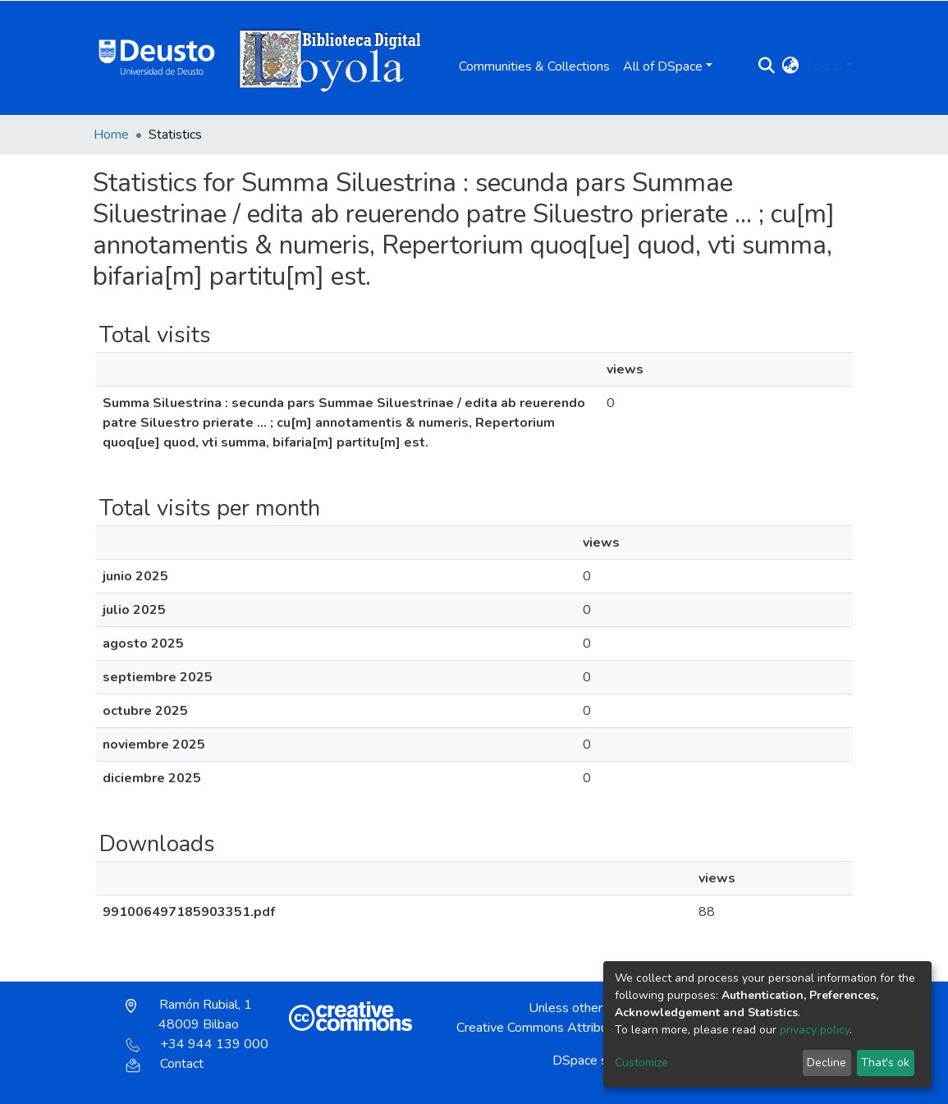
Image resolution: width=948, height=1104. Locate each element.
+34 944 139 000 (197, 1044)
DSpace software (602, 1060)
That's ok (885, 1062)
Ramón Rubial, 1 (189, 1014)
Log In (824, 66)
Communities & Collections (534, 66)
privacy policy (815, 1030)
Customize (641, 1062)
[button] (790, 66)
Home (111, 135)
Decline (826, 1062)
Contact (165, 1064)
